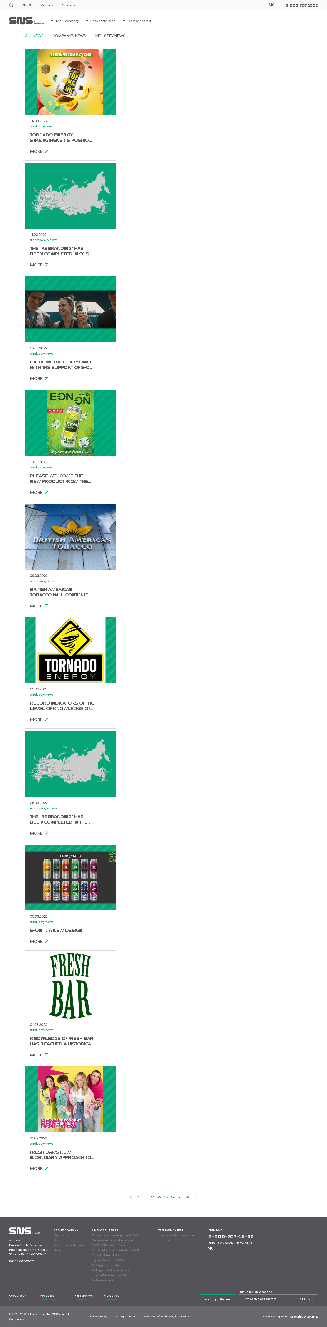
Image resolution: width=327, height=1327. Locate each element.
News (57, 1250)
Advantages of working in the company (176, 1237)
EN (24, 5)
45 (180, 1199)
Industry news (110, 35)
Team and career (170, 1230)
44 (173, 1199)
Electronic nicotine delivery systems (114, 1240)
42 (159, 1199)
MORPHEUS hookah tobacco (109, 1245)
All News (34, 35)
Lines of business (105, 1230)
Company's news (69, 35)
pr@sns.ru (110, 1299)
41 (152, 1199)
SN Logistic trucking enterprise (111, 1270)
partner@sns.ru (19, 1299)
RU (30, 5)
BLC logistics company (106, 1265)
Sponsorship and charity (69, 1245)
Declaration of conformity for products (166, 1316)
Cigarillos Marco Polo (105, 1255)
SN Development (102, 1280)
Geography (61, 1235)
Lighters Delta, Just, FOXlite (108, 1260)
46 (187, 1199)
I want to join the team (218, 1299)
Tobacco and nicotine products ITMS (115, 1235)
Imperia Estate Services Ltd (109, 1275)
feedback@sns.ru (51, 1299)
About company (66, 1230)
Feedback (68, 5)
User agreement (124, 1316)
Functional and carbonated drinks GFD (116, 1250)
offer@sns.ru (83, 1299)
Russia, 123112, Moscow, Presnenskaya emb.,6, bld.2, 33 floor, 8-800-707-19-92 (28, 1249)
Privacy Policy (98, 1316)
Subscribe (306, 1299)
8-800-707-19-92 (21, 1261)
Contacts (47, 5)
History (58, 1240)
